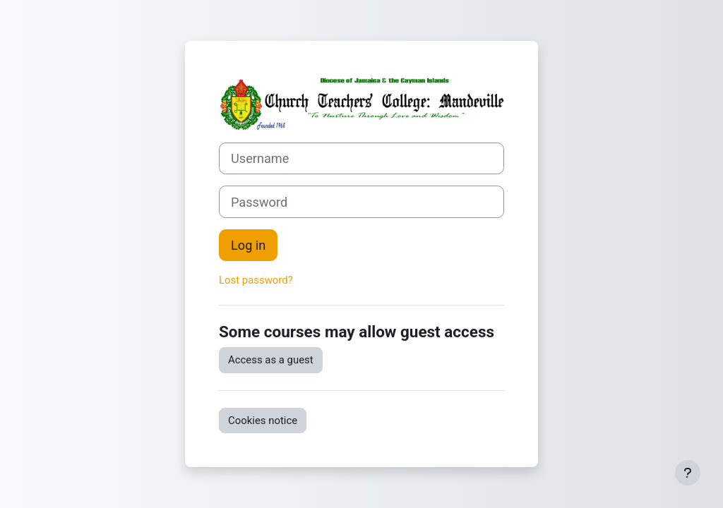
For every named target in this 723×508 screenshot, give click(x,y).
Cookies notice (262, 420)
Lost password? (256, 280)
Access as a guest (270, 359)
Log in (248, 245)
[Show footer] (687, 472)
